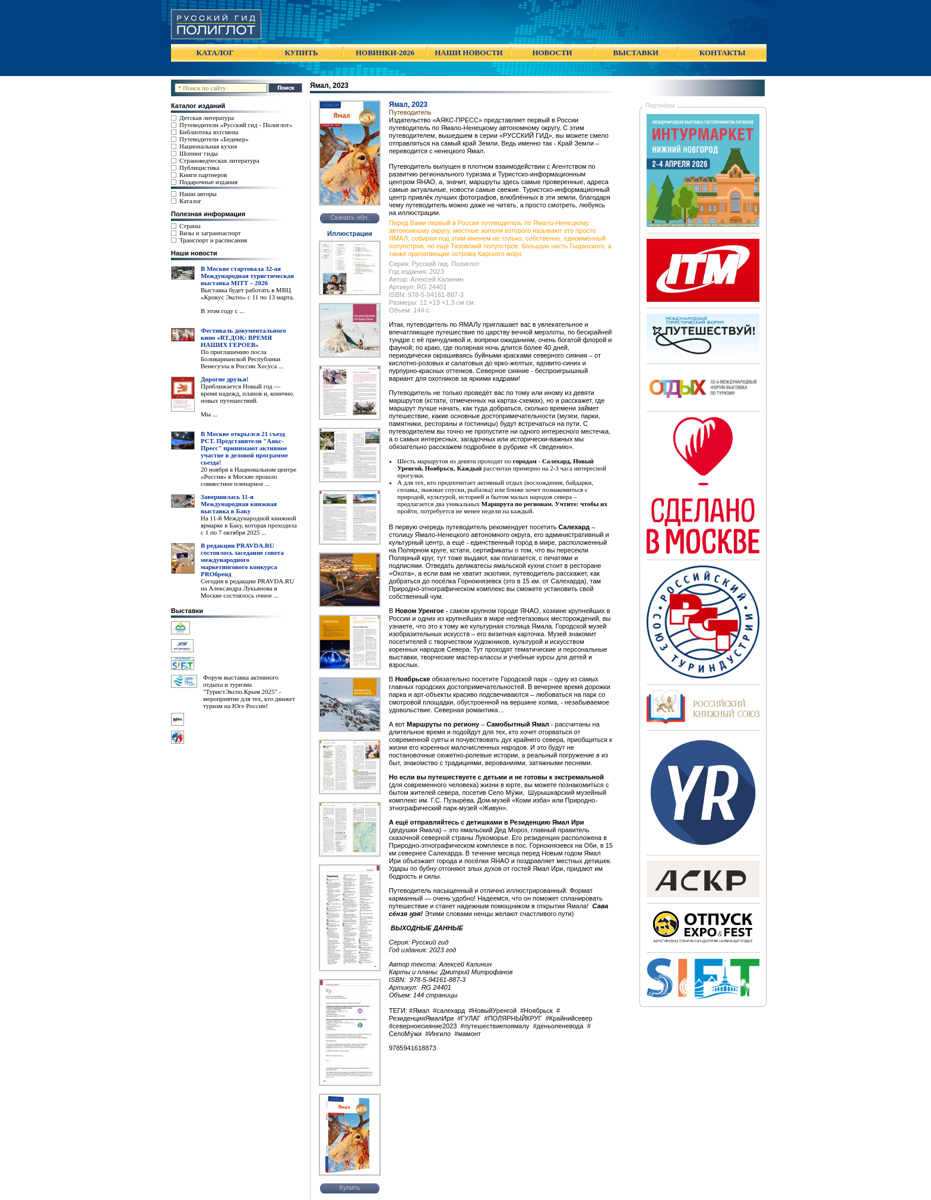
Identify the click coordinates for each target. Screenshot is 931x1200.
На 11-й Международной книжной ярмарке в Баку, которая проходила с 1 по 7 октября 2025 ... (249, 525)
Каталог (190, 200)
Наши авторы (198, 193)
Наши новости (194, 253)
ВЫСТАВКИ (635, 52)
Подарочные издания (208, 181)
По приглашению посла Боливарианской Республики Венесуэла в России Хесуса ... (242, 359)
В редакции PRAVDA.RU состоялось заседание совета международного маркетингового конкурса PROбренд (242, 559)
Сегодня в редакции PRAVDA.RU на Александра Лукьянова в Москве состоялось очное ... (247, 588)
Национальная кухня (208, 146)
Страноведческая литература (219, 160)
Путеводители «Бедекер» (214, 139)
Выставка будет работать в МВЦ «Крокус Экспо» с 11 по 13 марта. (247, 293)
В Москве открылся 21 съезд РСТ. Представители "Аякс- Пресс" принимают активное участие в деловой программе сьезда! (244, 448)
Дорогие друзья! (225, 379)
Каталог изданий (198, 105)
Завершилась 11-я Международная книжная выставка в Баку (239, 503)
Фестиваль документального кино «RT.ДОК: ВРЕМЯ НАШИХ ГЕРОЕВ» (243, 337)
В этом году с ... (223, 310)
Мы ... (209, 414)
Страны (190, 225)
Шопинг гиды (198, 153)
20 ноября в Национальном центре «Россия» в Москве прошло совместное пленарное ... (248, 476)
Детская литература (206, 117)
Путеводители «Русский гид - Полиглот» (235, 124)
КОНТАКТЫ (722, 52)
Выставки (187, 610)
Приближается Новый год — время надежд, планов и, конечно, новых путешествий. (247, 393)
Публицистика (199, 167)
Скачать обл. (349, 217)
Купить (350, 1187)
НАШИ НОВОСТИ (468, 52)
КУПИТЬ (301, 52)
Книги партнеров (203, 174)
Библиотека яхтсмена (208, 131)
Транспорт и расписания (213, 240)
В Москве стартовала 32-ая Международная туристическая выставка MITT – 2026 (247, 275)
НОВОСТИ (552, 52)
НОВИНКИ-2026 (385, 52)
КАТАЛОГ (215, 52)
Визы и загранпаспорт (210, 232)
